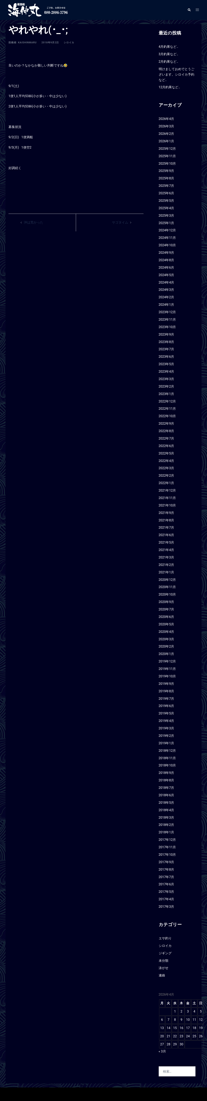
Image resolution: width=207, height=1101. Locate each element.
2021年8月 (166, 520)
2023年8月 (166, 342)
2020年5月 (166, 624)
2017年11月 (167, 847)
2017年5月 (166, 892)
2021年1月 (166, 572)
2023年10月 (167, 327)
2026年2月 (166, 134)
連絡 (162, 975)
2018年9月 (166, 773)
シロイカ (69, 42)
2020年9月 (166, 602)
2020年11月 (167, 587)
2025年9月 (166, 171)
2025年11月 (167, 156)
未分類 (163, 961)
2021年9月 (166, 513)
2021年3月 (166, 557)
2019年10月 (167, 676)
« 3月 (162, 1051)
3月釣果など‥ (168, 54)
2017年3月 (166, 907)
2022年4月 (166, 461)
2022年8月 (166, 431)
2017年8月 (166, 869)
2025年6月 (166, 193)
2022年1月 (166, 483)
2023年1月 (166, 394)
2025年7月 (166, 186)
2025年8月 (166, 178)
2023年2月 (166, 386)
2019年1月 (166, 743)
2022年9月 (166, 423)
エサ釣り (165, 938)
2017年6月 (166, 884)
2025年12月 (167, 149)
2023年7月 (166, 349)
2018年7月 (166, 788)
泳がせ (163, 968)
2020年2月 (166, 646)
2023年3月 (166, 379)
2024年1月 (166, 305)
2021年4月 (166, 550)
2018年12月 (167, 751)
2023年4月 (166, 371)
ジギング (165, 953)
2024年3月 (166, 290)
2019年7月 (166, 699)
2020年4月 (166, 632)
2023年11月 (167, 319)
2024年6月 (166, 267)
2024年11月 (167, 238)
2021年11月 (167, 498)
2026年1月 (166, 141)
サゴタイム (120, 222)
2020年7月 (166, 609)
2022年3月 (166, 468)
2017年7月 (166, 877)
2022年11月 (167, 409)
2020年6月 (166, 617)
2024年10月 (167, 245)
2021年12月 (167, 490)
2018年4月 (166, 810)
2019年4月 (166, 721)
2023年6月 (166, 357)
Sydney (78, 1094)
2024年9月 (166, 253)
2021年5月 (166, 542)
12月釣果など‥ (169, 87)
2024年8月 (166, 260)
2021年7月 (166, 527)
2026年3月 (166, 126)
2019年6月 (166, 706)
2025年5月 (166, 201)
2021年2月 (166, 565)
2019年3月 (166, 728)
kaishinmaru (27, 42)
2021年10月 (167, 505)
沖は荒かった (33, 222)
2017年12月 (167, 840)
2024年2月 (166, 297)
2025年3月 (166, 215)
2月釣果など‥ (168, 61)
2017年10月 (167, 855)
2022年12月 (167, 401)
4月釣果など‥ (168, 47)
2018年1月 (166, 832)
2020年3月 (166, 639)
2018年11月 (167, 758)
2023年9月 (166, 334)
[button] (189, 9)
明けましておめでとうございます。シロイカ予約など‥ (176, 74)
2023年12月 (167, 312)
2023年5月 (166, 364)
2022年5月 (166, 453)
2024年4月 (166, 282)
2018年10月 (167, 765)
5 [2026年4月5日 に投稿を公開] (201, 1011)
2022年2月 (166, 475)
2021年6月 (166, 535)
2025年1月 (166, 223)
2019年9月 (166, 684)
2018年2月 (166, 825)
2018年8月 (166, 780)
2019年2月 (166, 736)
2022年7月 (166, 438)
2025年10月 (167, 163)
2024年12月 (167, 230)
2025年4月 (166, 208)
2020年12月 (167, 580)
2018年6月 (166, 795)
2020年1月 (166, 654)
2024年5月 (166, 275)
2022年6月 (166, 446)
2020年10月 (167, 594)
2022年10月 (167, 416)
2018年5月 (166, 803)
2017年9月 (166, 862)
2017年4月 (166, 899)
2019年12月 (167, 661)
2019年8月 (166, 691)
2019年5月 (166, 713)
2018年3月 (166, 817)
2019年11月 (167, 669)
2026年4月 (166, 119)
